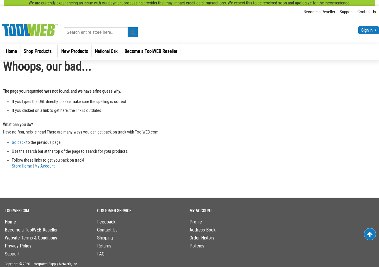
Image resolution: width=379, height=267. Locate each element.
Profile (196, 222)
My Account (45, 166)
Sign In (367, 30)
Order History (202, 238)
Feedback (106, 222)
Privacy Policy (18, 246)
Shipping (105, 238)
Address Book (203, 230)
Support (346, 11)
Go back (18, 142)
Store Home (22, 166)
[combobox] (101, 32)
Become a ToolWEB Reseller (31, 230)
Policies (197, 246)
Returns (104, 246)
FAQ (101, 254)
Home (10, 222)
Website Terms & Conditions (31, 238)
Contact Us (366, 11)
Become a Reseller (319, 11)
